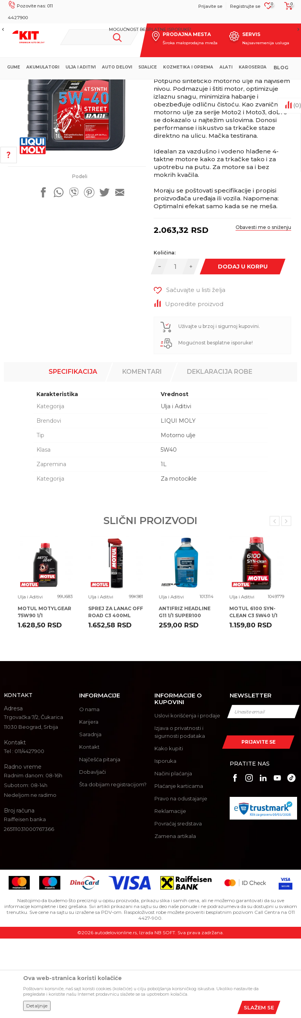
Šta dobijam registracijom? (113, 864)
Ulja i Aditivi (151, 86)
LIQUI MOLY (178, 500)
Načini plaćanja (173, 853)
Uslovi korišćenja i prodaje (187, 795)
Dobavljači (92, 851)
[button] (100, 37)
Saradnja (90, 814)
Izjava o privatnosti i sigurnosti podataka (179, 811)
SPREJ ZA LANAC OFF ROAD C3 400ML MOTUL (115, 695)
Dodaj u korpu (242, 346)
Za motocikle (179, 558)
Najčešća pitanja (99, 839)
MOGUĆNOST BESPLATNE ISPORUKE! (150, 29)
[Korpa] (286, 8)
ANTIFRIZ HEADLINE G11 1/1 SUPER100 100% (184, 695)
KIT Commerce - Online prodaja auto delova (55, 86)
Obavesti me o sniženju (263, 307)
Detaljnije (36, 1006)
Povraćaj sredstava (178, 903)
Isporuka (165, 840)
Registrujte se (245, 6)
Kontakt (89, 826)
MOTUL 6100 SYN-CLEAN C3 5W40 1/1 (253, 691)
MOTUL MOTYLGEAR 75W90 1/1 (44, 691)
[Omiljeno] (268, 8)
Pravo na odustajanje (180, 878)
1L (164, 543)
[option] (150, 29)
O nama (89, 789)
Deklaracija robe (219, 451)
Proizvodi (121, 86)
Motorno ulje (178, 514)
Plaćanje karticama (178, 865)
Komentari (142, 451)
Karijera (88, 801)
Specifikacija (73, 451)
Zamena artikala (175, 915)
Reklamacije (170, 890)
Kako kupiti (168, 828)
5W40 (169, 529)
